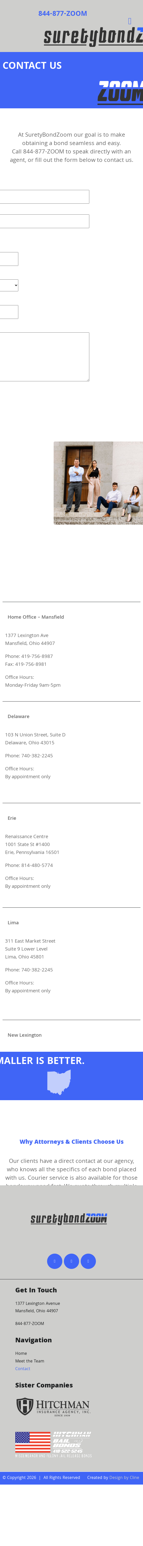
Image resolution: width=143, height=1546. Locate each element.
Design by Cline (124, 1478)
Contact (22, 1369)
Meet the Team (29, 1361)
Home (21, 1353)
